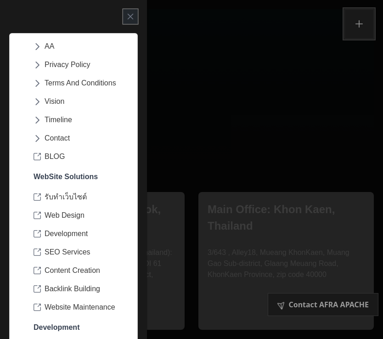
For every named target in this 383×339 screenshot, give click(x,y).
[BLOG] (80, 156)
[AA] (80, 46)
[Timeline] (80, 120)
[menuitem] (80, 46)
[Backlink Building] (80, 289)
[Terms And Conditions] (80, 83)
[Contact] (80, 138)
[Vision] (80, 101)
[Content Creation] (80, 270)
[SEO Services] (80, 252)
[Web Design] (80, 215)
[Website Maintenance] (80, 307)
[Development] (80, 234)
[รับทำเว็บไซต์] (80, 197)
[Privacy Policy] (80, 65)
